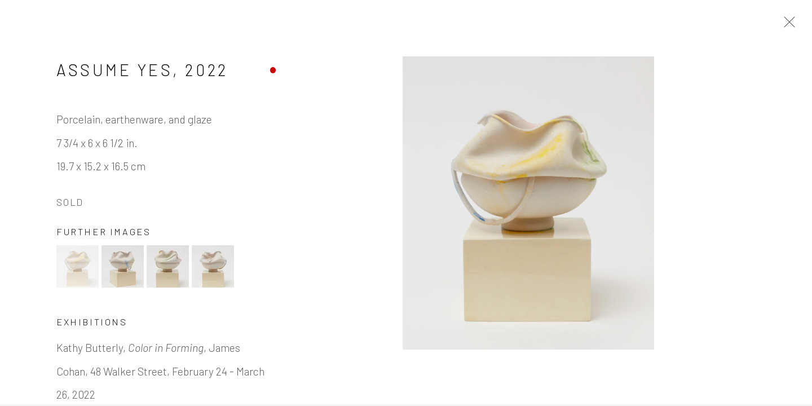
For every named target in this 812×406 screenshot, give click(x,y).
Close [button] (796, 25)
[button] (77, 274)
